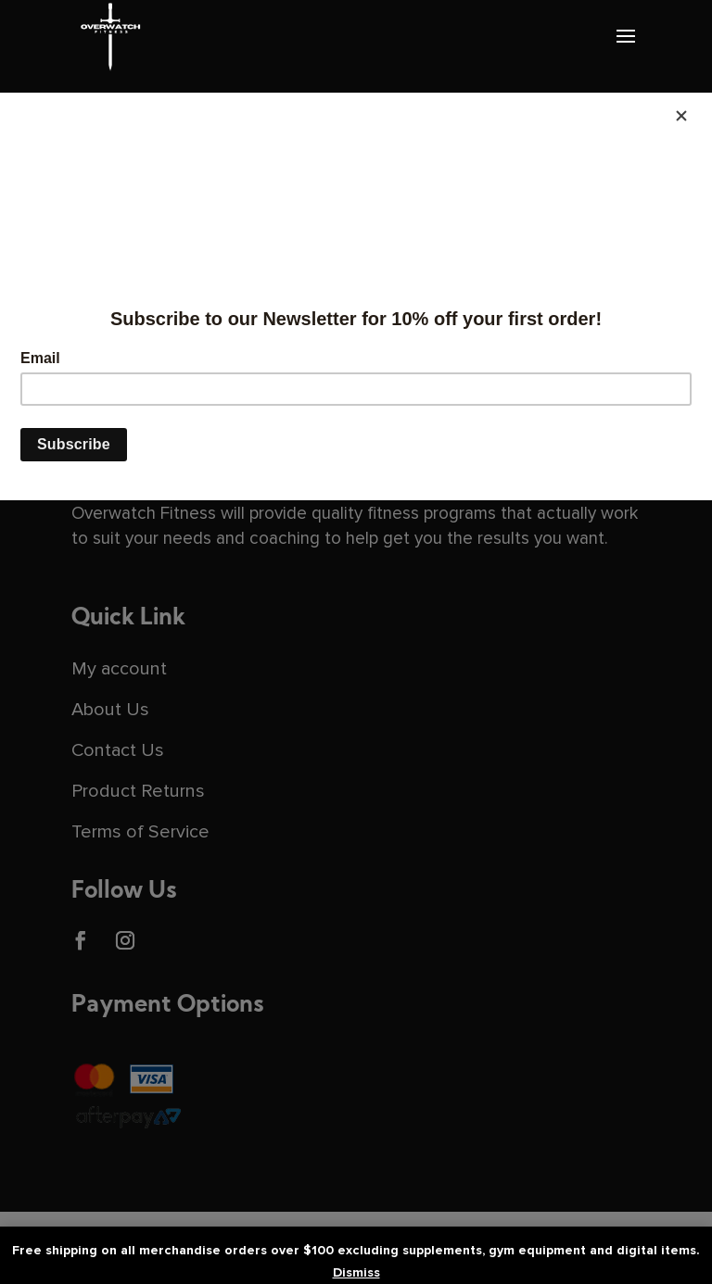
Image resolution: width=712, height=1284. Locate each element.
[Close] (681, 116)
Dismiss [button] (356, 1272)
